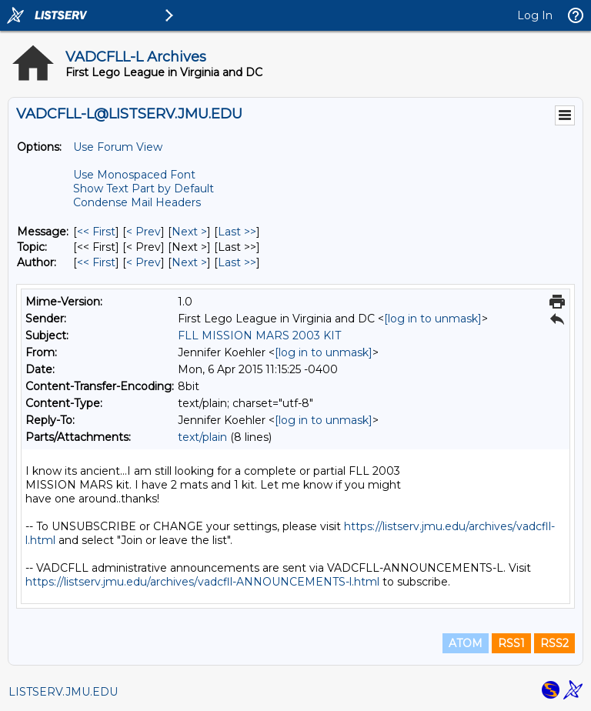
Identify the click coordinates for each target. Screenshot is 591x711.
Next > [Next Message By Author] (189, 262)
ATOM (465, 643)
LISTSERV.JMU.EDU (63, 692)
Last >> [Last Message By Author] (237, 262)
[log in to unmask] (433, 318)
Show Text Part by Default (143, 188)
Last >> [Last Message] (237, 232)
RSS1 (511, 643)
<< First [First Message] (96, 232)
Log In (535, 15)
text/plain (202, 437)
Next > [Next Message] (189, 232)
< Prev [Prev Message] (143, 232)
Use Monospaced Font (134, 175)
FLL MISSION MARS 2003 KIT (259, 335)
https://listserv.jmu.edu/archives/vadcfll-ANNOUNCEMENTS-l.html (202, 582)
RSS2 (554, 643)
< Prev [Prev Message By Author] (143, 262)
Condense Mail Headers (137, 202)
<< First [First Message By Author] (96, 262)
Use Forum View (117, 147)
